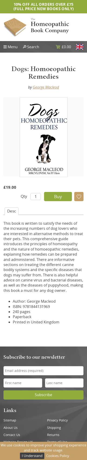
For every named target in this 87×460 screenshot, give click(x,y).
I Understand (32, 455)
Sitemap (9, 420)
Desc (11, 211)
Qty (24, 196)
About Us (10, 428)
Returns (53, 435)
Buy (58, 197)
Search (33, 46)
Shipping (54, 428)
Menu (13, 46)
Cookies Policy (57, 455)
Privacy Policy (57, 420)
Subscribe (43, 394)
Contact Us (11, 435)
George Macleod (46, 87)
